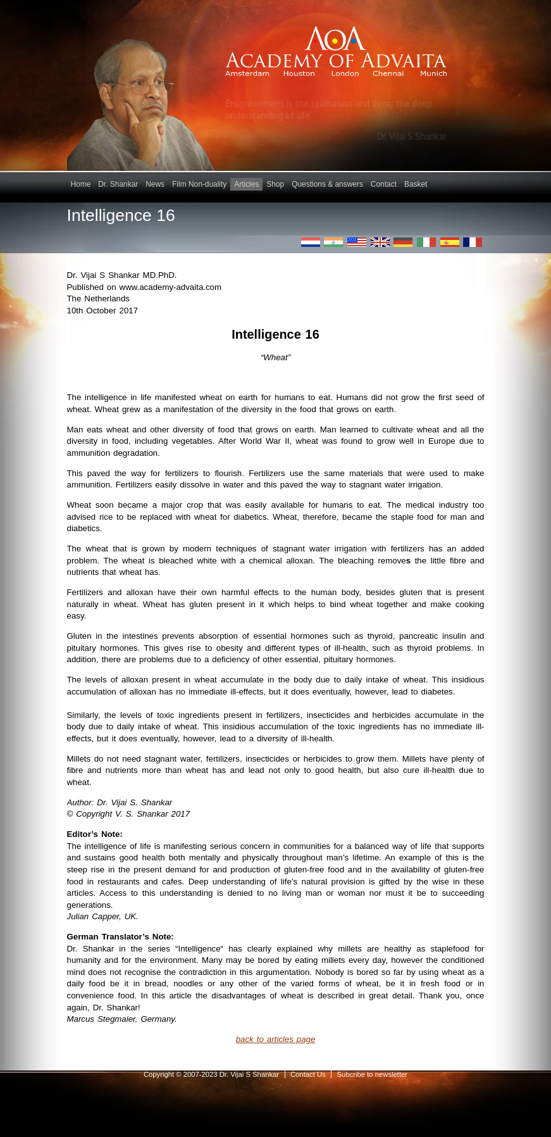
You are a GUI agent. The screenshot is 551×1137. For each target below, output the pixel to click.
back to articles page (276, 1039)
